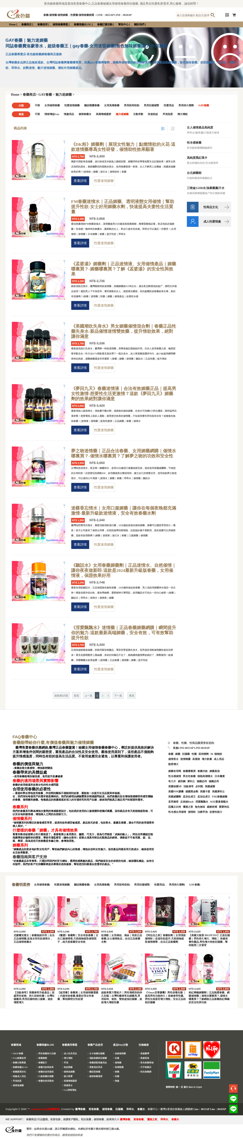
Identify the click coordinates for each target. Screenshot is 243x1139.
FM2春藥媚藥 (220, 796)
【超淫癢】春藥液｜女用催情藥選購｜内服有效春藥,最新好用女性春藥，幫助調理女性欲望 (77, 995)
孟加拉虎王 (203, 796)
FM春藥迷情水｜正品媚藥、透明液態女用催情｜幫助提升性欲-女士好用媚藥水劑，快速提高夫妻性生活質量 (122, 206)
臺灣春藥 (80, 1109)
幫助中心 (123, 24)
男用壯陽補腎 (151, 105)
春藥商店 (26, 24)
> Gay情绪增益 (69, 1090)
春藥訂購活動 (104, 24)
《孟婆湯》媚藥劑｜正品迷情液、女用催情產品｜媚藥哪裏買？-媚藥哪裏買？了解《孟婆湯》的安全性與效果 (123, 269)
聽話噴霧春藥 (92, 105)
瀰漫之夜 (152, 1119)
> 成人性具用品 (69, 1053)
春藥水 (141, 1109)
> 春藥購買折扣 (18, 1071)
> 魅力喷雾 (67, 1076)
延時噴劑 (204, 754)
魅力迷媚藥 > (65, 94)
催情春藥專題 (60, 24)
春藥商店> (30, 94)
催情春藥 (107, 1109)
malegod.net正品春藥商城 (45, 1109)
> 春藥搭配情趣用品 (97, 1062)
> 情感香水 (67, 1085)
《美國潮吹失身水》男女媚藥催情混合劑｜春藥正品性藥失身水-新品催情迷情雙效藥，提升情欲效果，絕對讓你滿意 (123, 331)
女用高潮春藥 (111, 105)
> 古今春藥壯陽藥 (96, 1053)
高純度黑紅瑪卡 (197, 157)
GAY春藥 (203, 105)
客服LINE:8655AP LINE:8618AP (191, 748)
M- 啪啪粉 (216, 754)
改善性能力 (215, 812)
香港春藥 (94, 1109)
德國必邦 (202, 781)
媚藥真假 (214, 771)
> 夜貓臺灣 (144, 1053)
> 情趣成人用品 (18, 1076)
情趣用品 (69, 114)
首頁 (76, 695)
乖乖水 (130, 1109)
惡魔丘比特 (174, 807)
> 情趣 (116, 1081)
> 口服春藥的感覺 (45, 1076)
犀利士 (191, 781)
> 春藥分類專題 (18, 1062)
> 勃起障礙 (67, 1067)
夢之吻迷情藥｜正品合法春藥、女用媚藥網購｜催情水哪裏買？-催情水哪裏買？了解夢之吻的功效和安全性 (123, 453)
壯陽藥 (186, 754)
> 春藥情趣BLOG (19, 1067)
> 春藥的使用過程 (45, 1071)
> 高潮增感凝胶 (69, 1081)
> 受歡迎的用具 (95, 1067)
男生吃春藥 (189, 776)
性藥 (194, 754)
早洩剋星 (168, 114)
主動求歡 (138, 114)
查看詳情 (80, 181)
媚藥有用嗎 (174, 771)
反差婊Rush (187, 801)
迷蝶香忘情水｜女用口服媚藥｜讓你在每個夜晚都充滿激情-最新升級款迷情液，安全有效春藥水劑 (123, 511)
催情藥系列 (22, 818)
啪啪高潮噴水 (205, 776)
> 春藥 (116, 1071)
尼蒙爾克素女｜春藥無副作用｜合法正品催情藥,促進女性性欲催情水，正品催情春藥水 (34, 938)
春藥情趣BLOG (82, 24)
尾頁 (131, 695)
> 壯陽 (116, 1058)
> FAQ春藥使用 (18, 1058)
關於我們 (139, 24)
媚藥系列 (20, 845)
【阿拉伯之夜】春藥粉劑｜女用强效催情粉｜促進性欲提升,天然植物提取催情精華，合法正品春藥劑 (165, 938)
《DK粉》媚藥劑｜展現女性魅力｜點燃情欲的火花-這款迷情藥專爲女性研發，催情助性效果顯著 (123, 147)
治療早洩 (202, 812)
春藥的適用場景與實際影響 (36, 781)
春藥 (170, 754)
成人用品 (219, 759)
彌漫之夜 (188, 807)
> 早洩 (65, 1062)
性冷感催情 (174, 776)
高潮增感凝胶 (103, 114)
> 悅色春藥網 (145, 1071)
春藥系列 (20, 807)
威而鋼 (181, 781)
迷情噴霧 (185, 759)
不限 (37, 105)
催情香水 (173, 759)
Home (12, 24)
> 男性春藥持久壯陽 (46, 1053)
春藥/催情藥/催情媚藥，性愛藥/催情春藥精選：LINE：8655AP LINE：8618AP (87, 15)
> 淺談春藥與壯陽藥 (97, 1058)
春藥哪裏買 (189, 771)
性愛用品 (169, 105)
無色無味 (200, 807)
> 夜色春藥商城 (146, 1062)
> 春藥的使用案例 (45, 1081)
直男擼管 (173, 801)
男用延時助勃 (131, 105)
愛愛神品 (224, 807)
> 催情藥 (117, 1062)
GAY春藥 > (46, 94)
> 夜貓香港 (144, 1058)
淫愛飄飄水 (201, 801)
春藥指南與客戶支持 (30, 857)
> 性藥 (116, 1076)
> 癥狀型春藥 (94, 1071)
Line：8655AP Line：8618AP (209, 1109)
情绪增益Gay (51, 114)
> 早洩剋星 (16, 1081)
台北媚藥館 (194, 172)
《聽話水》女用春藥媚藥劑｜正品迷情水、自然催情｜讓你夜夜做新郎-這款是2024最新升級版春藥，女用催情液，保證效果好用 (123, 570)
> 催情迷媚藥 (17, 1085)
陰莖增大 (173, 764)
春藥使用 (42, 24)
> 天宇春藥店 (145, 1067)
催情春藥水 (85, 114)
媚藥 (177, 754)
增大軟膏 (207, 759)
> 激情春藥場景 (95, 1076)
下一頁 (118, 695)
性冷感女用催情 (177, 812)
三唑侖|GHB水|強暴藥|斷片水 (205, 188)
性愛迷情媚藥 (72, 105)
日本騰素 (220, 776)
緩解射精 (212, 807)
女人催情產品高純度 (200, 127)
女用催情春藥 (52, 105)
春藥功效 (202, 771)
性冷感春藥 (194, 142)
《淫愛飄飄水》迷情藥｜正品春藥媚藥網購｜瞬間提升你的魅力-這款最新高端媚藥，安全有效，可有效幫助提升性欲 (123, 632)
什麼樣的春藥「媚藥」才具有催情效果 (45, 830)
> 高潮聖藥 (118, 1067)
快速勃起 (153, 114)
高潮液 (196, 759)
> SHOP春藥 (17, 1053)
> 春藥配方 (41, 1062)
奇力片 (172, 781)
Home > (16, 94)
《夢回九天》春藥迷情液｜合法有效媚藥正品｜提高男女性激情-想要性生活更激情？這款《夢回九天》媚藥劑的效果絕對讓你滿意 (123, 393)
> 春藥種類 (41, 1058)
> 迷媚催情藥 (119, 1053)
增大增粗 (182, 114)
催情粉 (192, 812)
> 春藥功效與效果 (45, 1067)
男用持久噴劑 (186, 105)
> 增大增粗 (67, 1058)
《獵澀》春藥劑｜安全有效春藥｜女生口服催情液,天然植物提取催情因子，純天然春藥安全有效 (77, 938)
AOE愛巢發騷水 (219, 801)
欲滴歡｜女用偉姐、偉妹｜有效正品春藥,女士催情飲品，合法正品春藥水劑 (121, 938)
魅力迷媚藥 (122, 114)
